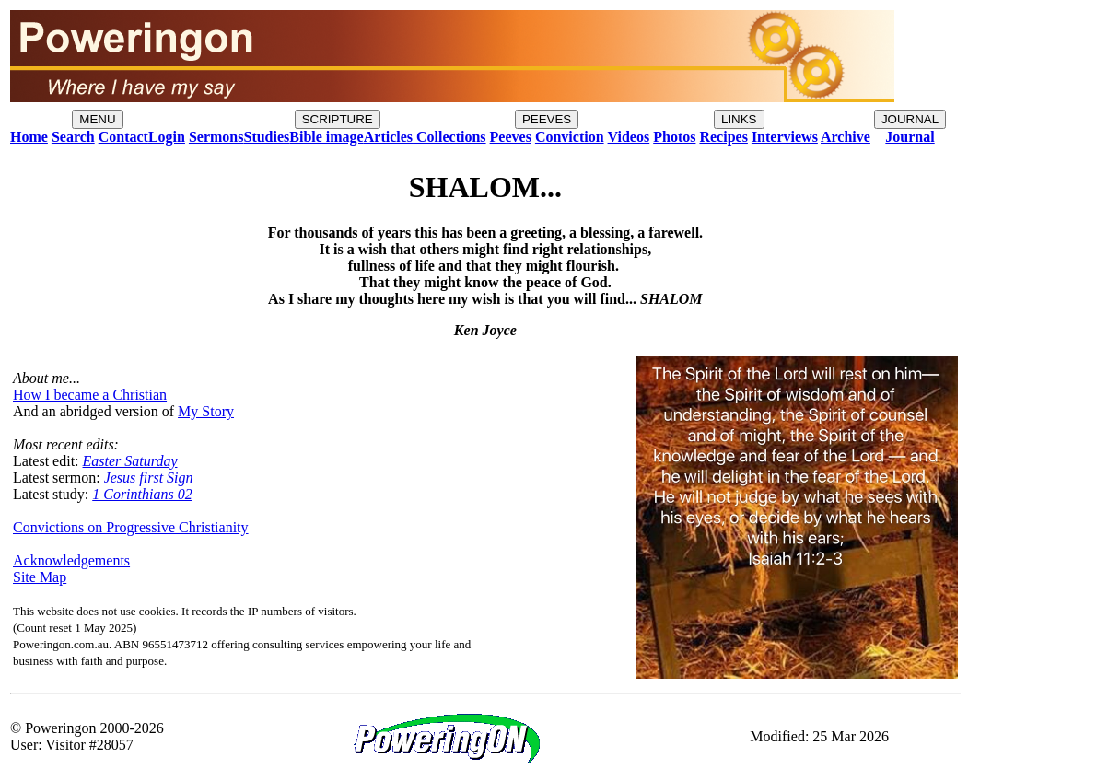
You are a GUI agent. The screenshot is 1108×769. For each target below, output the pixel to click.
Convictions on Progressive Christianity (131, 527)
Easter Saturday (130, 461)
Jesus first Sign (148, 477)
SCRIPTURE (337, 119)
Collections (449, 137)
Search (73, 137)
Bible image (326, 137)
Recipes (723, 137)
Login (166, 137)
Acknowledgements (71, 560)
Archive (845, 137)
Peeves (510, 137)
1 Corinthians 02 (142, 494)
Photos (674, 137)
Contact (123, 137)
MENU (97, 119)
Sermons (216, 137)
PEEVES (546, 119)
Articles (388, 137)
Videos (629, 137)
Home (29, 137)
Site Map (39, 577)
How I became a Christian (90, 394)
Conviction (569, 137)
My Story (206, 411)
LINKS (739, 119)
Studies (266, 137)
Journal (909, 137)
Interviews (785, 137)
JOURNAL (910, 119)
